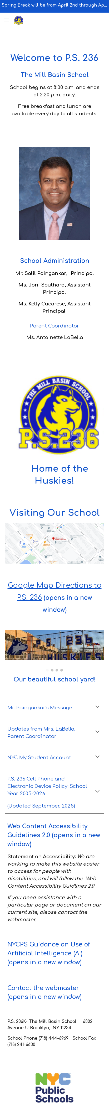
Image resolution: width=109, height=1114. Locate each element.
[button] (6, 20)
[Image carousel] (54, 650)
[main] (54, 76)
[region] (54, 6)
